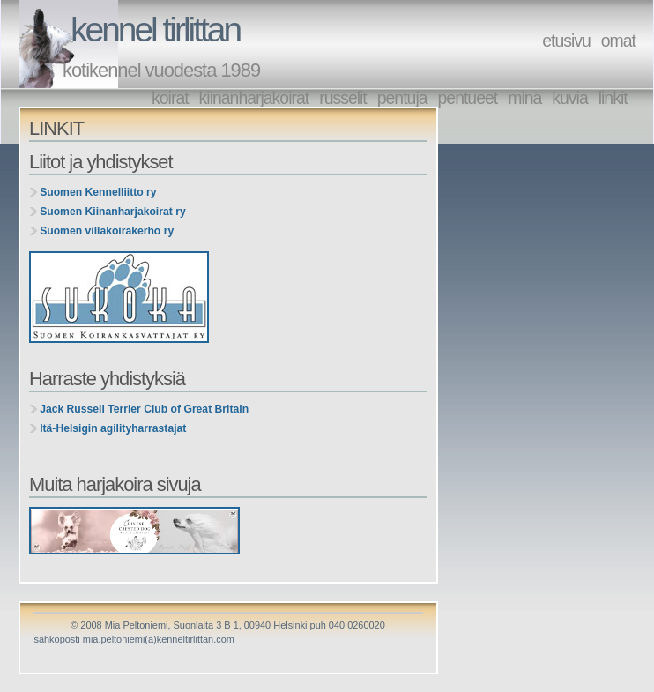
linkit (613, 98)
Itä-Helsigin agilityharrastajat (113, 428)
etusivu (566, 40)
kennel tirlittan (155, 29)
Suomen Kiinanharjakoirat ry (113, 211)
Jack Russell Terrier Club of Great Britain (144, 409)
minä (524, 98)
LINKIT (56, 128)
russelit (343, 98)
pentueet (468, 98)
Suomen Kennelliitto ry (98, 192)
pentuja (402, 98)
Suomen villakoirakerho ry (107, 231)
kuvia (569, 98)
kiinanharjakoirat (254, 98)
